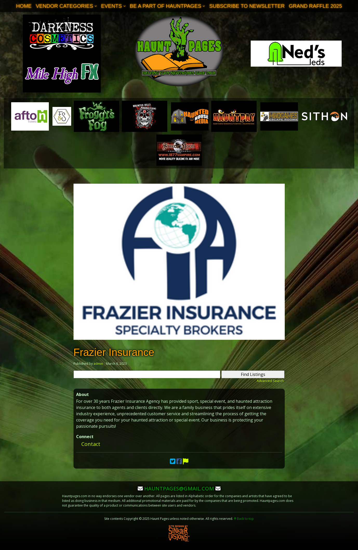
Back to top (244, 518)
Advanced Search (270, 380)
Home (24, 6)
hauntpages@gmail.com (179, 488)
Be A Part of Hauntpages (165, 6)
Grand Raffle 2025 (315, 6)
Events (111, 6)
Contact (90, 443)
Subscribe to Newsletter (246, 6)
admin (98, 363)
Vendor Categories (64, 6)
